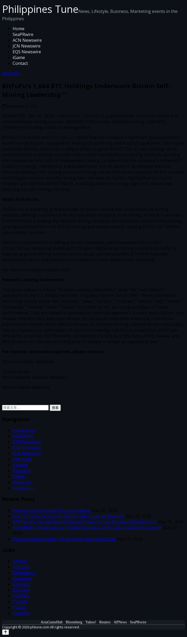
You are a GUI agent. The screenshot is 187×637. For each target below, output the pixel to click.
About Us (22, 482)
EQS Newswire (27, 52)
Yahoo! (90, 622)
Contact (20, 63)
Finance (20, 465)
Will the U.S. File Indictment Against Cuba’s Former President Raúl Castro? (85, 522)
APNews (120, 622)
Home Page (24, 430)
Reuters (104, 622)
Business (11, 73)
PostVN (20, 601)
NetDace (21, 596)
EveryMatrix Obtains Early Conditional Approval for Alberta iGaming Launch (87, 527)
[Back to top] (5, 632)
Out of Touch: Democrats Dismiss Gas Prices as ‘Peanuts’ (68, 516)
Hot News (22, 459)
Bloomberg (24, 573)
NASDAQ (21, 567)
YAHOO (20, 561)
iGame (19, 57)
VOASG (19, 607)
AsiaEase (21, 590)
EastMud (21, 584)
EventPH (21, 613)
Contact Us (23, 488)
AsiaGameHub (52, 622)
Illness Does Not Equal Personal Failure (51, 510)
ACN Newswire (27, 40)
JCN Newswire (27, 46)
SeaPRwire (23, 34)
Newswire (22, 578)
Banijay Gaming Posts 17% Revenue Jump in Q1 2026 (64, 539)
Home (18, 29)
